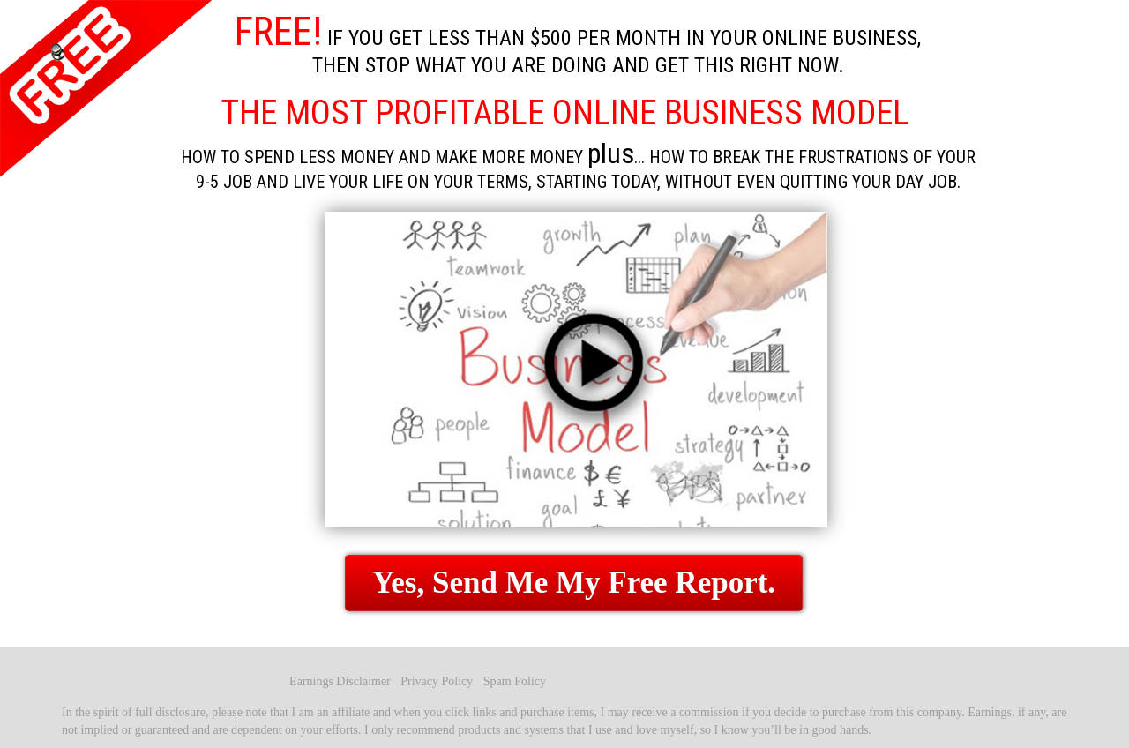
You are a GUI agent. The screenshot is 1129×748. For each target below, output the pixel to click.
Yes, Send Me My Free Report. (573, 582)
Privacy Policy (438, 681)
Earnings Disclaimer (341, 681)
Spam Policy (514, 681)
